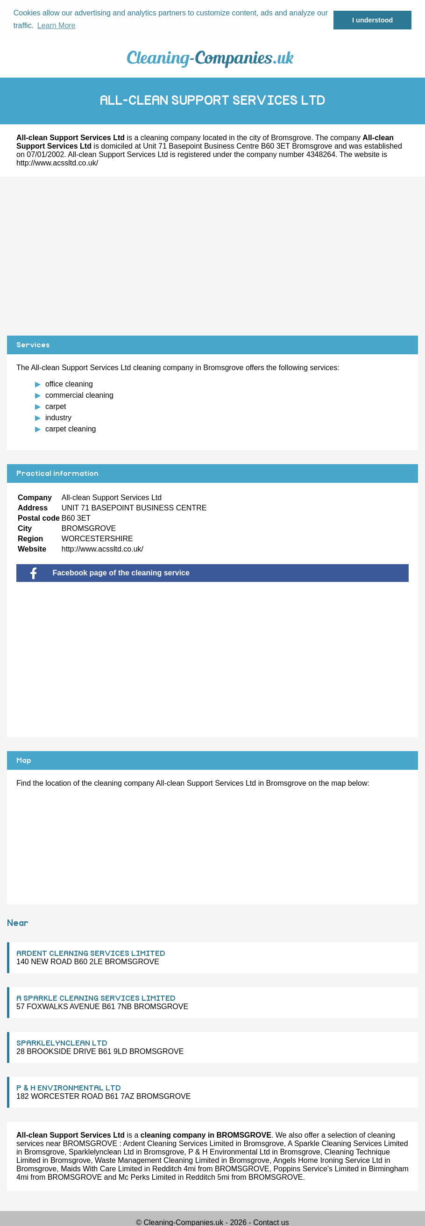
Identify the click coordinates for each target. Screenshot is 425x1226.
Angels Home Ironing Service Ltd (327, 1160)
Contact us (271, 1222)
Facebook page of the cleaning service (110, 572)
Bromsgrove (291, 137)
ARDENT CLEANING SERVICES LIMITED (90, 953)
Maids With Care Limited (101, 1168)
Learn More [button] (56, 25)
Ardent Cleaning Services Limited (178, 1143)
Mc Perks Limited (147, 1177)
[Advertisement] (212, 255)
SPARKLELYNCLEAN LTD (61, 1043)
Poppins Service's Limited (316, 1168)
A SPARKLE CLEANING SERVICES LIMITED (96, 998)
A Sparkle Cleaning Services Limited (348, 1143)
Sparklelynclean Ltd (101, 1151)
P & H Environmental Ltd (229, 1151)
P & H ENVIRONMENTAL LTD (68, 1087)
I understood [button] (372, 20)
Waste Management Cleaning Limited (157, 1160)
